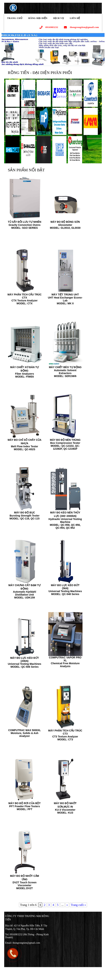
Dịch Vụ (58, 18)
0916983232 (49, 27)
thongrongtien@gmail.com (81, 27)
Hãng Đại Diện (37, 18)
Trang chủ (14, 18)
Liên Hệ (75, 18)
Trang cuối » (78, 904)
